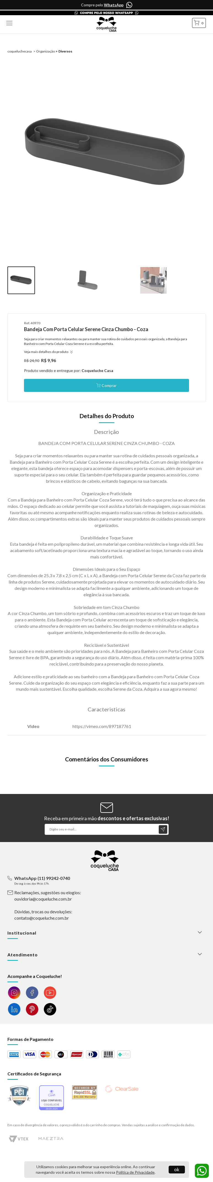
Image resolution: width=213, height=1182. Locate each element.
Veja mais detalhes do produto (47, 352)
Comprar (109, 385)
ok (176, 1169)
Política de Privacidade (135, 1172)
